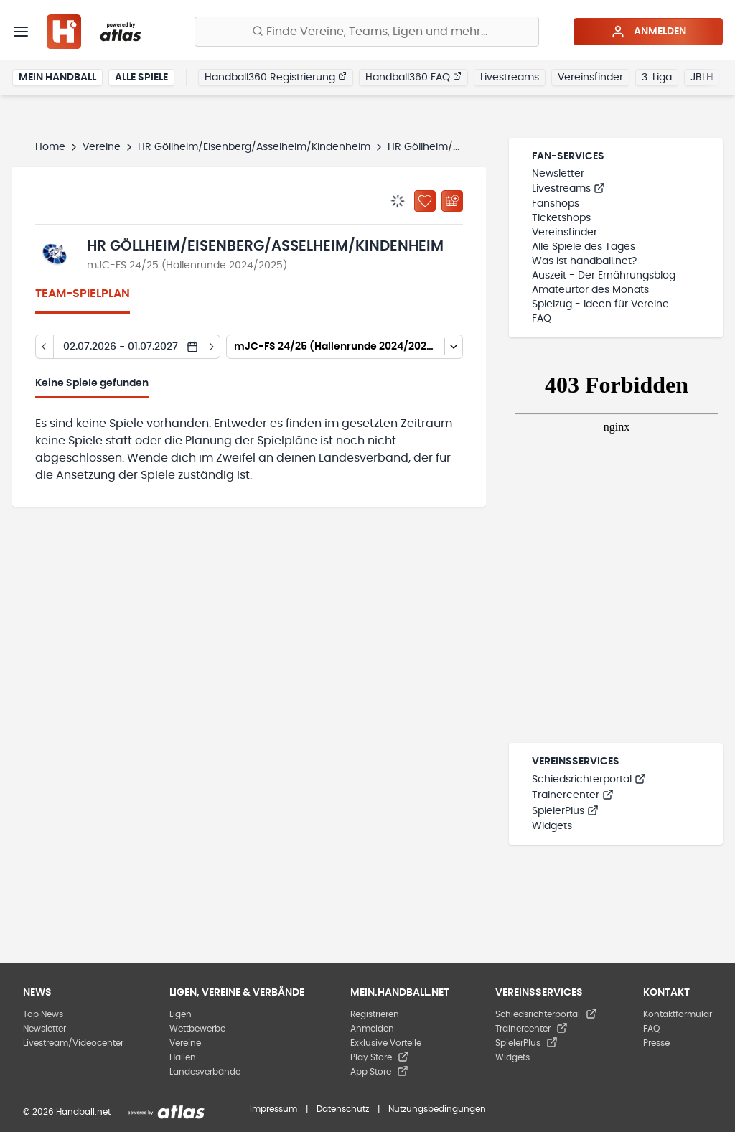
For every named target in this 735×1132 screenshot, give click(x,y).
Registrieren (374, 1014)
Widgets (552, 826)
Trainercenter (573, 795)
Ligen (180, 1014)
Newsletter (558, 174)
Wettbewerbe (197, 1028)
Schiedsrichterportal (589, 779)
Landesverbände (204, 1071)
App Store (379, 1071)
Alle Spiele (141, 77)
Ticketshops (561, 218)
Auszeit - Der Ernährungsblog (603, 276)
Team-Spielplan (82, 293)
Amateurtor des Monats (590, 290)
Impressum (273, 1109)
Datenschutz (343, 1109)
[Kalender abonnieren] (452, 201)
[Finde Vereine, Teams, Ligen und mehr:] (367, 32)
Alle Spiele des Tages (583, 247)
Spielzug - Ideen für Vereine (600, 304)
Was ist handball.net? (584, 261)
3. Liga (657, 77)
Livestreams (509, 77)
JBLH (701, 77)
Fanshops (555, 204)
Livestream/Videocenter (73, 1043)
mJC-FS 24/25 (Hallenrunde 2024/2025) (187, 266)
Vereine (102, 147)
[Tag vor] (211, 347)
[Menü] (21, 31)
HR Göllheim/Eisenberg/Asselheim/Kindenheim (254, 147)
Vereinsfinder (590, 77)
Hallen (182, 1057)
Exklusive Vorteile (385, 1043)
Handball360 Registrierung (276, 77)
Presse (656, 1043)
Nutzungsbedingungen (437, 1109)
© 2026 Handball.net (67, 1112)
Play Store (379, 1057)
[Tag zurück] (44, 347)
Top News (43, 1014)
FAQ (541, 319)
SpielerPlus (565, 811)
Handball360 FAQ (413, 77)
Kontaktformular (677, 1014)
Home (50, 147)
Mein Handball (57, 77)
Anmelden (648, 31)
